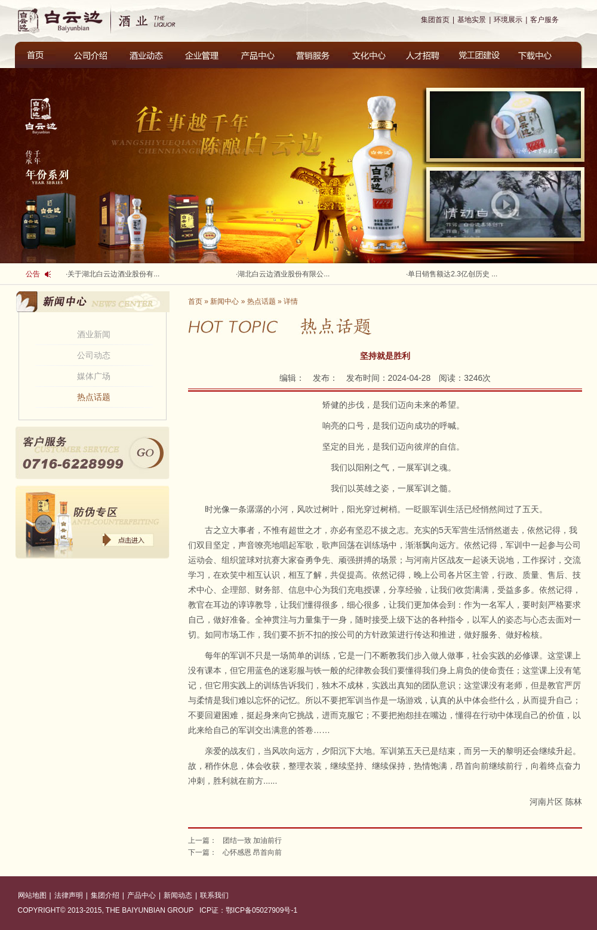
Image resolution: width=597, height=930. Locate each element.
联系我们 (214, 895)
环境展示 (508, 20)
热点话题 (93, 397)
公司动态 (93, 355)
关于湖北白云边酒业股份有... (113, 274)
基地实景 (471, 20)
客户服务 (544, 20)
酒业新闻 (93, 334)
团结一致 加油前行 (252, 840)
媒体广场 (93, 376)
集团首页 (435, 20)
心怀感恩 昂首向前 (252, 852)
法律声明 (68, 895)
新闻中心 (224, 301)
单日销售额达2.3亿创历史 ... (452, 274)
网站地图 (32, 895)
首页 (195, 301)
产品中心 (141, 895)
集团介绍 (105, 895)
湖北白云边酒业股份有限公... (284, 274)
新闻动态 (178, 895)
